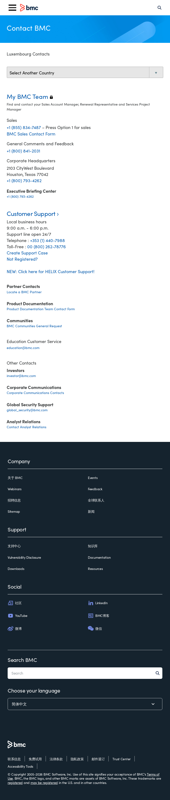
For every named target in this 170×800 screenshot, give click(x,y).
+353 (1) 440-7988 (47, 240)
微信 (95, 628)
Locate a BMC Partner (24, 292)
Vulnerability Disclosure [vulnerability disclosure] (24, 557)
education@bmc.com (23, 347)
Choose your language (34, 690)
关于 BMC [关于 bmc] (15, 478)
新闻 (91, 511)
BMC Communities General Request (34, 326)
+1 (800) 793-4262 (24, 180)
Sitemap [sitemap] (14, 511)
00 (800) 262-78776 (46, 246)
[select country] (85, 73)
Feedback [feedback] (95, 489)
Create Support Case (27, 253)
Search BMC (22, 659)
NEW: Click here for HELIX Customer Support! (51, 271)
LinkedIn (98, 603)
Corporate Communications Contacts (35, 392)
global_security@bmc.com (27, 410)
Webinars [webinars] (14, 489)
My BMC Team (30, 96)
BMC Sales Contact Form (31, 134)
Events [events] (92, 478)
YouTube (17, 616)
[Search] (159, 8)
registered (15, 782)
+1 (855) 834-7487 (24, 127)
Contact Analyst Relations (26, 427)
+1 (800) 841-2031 (23, 151)
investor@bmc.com (21, 375)
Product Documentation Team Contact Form (41, 309)
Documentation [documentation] (99, 557)
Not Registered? (22, 259)
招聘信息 (14, 500)
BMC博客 (98, 616)
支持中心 (14, 546)
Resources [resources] (95, 569)
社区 (14, 603)
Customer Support (31, 213)
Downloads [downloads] (16, 569)
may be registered (44, 782)
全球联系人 (96, 500)
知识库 (93, 546)
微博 (14, 628)
